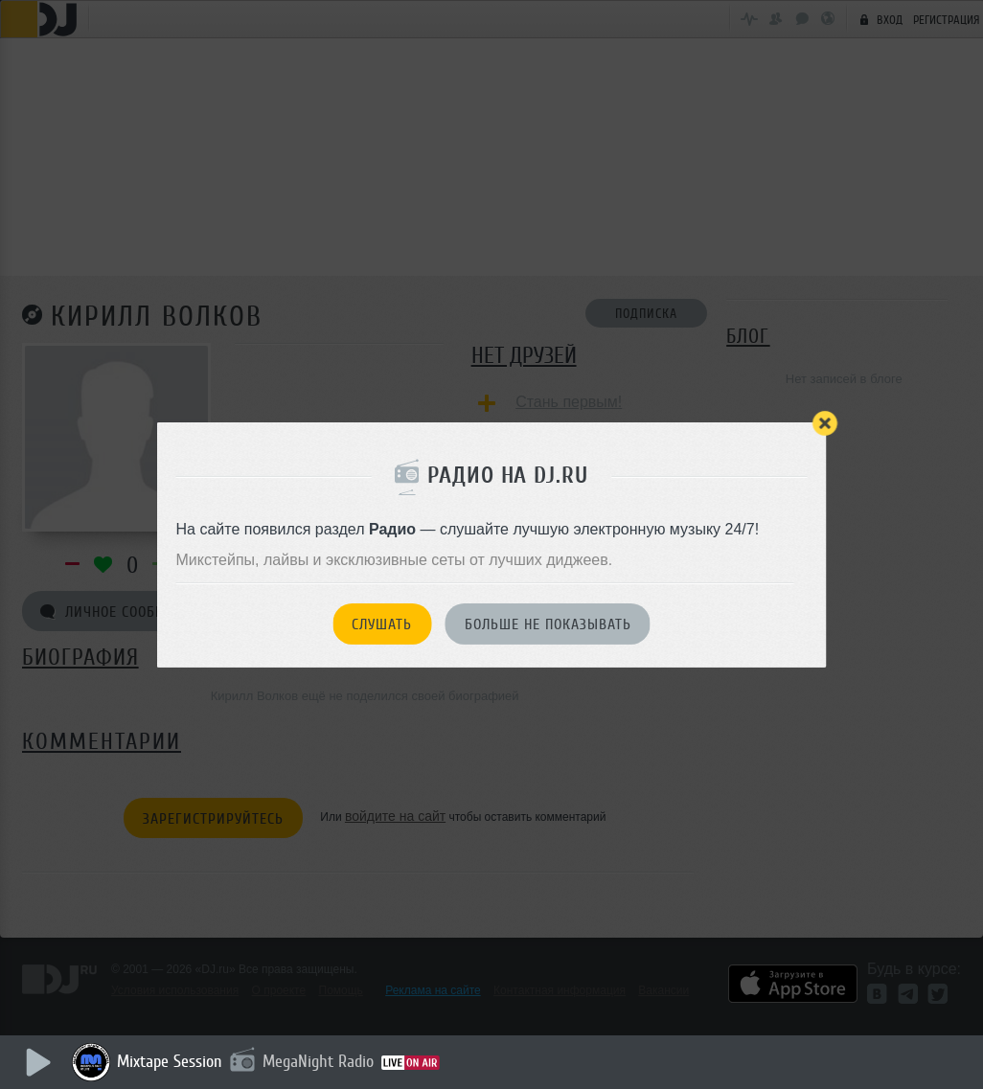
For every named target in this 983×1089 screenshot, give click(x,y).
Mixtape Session (169, 1061)
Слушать (382, 624)
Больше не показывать (548, 624)
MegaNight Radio (318, 1061)
